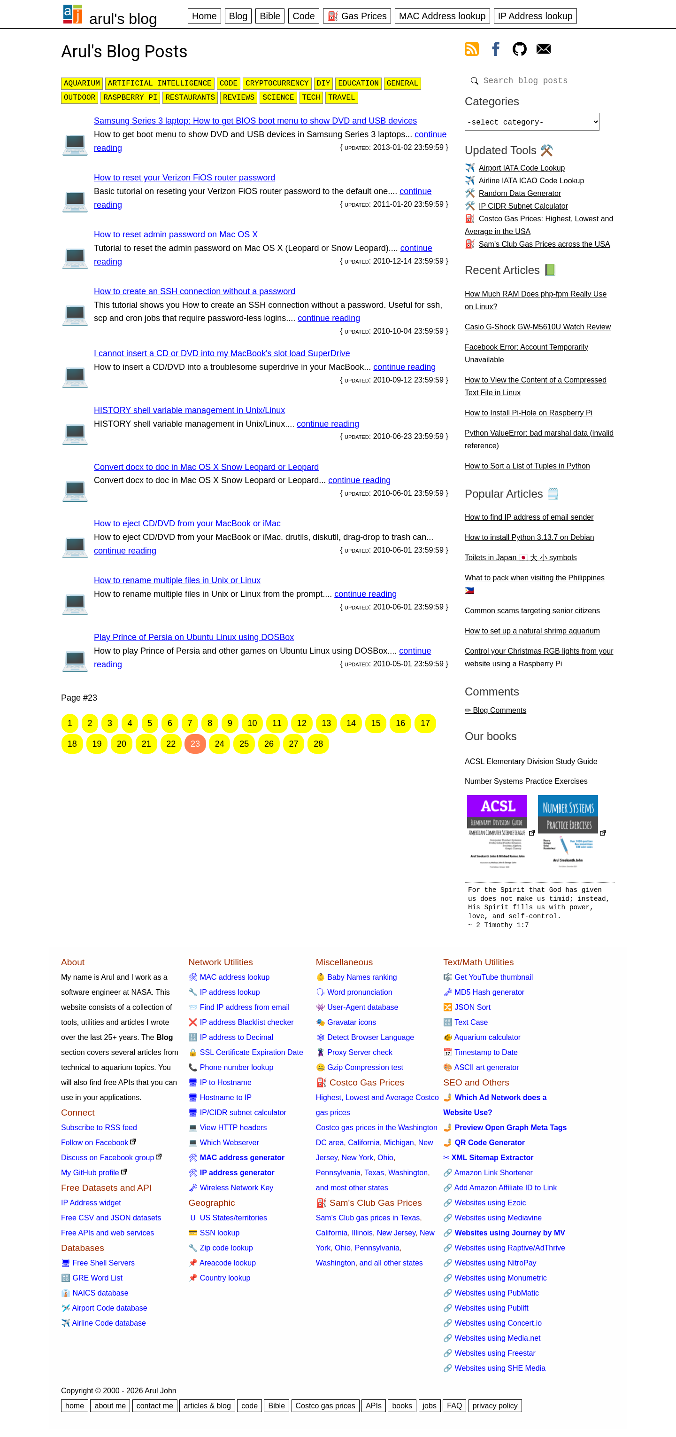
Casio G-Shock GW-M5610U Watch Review (538, 331)
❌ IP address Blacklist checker (240, 1026)
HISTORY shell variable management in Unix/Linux (189, 410)
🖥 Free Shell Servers (98, 1267)
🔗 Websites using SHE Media (494, 1372)
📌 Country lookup (219, 1282)
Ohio (385, 1161)
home (74, 1410)
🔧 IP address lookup (224, 996)
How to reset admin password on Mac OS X (176, 234)
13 (326, 723)
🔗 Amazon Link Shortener (488, 1176)
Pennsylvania (338, 1176)
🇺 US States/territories (227, 1222)
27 (294, 744)
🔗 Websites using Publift (486, 1312)
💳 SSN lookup (213, 1237)
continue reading (329, 318)
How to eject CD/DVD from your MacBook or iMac (187, 523)
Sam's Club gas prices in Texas (368, 1222)
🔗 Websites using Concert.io (492, 1327)
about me (110, 1410)
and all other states (391, 1267)
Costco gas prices (325, 1410)
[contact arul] (544, 51)
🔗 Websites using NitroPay (489, 1267)
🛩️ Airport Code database (104, 1312)
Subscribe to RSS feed (99, 1131)
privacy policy (495, 1410)
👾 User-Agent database (357, 1011)
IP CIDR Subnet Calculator (523, 210)
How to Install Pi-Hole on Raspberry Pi (528, 417)
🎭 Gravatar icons (346, 1026)
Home (204, 16)
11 (277, 723)
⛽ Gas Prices (357, 16)
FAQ (454, 1410)
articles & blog (207, 1410)
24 (219, 744)
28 (318, 744)
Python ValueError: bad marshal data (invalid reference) (539, 443)
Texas (374, 1176)
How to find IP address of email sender (529, 521)
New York (358, 1161)
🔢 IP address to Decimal (230, 1041)
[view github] (520, 51)
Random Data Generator (520, 197)
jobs (430, 1410)
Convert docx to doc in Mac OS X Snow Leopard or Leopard (206, 467)
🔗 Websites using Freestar (489, 1357)
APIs (374, 1410)
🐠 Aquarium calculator (482, 1041)
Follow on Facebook (94, 1146)
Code (303, 16)
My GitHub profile (90, 1176)
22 (171, 744)
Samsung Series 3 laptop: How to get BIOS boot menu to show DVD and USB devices (255, 120)
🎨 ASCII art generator (481, 1071)
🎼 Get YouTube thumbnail (488, 981)
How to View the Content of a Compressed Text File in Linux (536, 390)
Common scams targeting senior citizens (532, 614)
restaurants (190, 98)
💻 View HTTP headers (227, 1131)
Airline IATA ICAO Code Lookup (531, 184)
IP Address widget (91, 1207)
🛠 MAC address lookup (228, 981)
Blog (238, 16)
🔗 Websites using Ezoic (484, 1207)
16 (400, 723)
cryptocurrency (277, 83)
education (358, 83)
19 (96, 744)
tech (311, 98)
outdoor (79, 98)
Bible (270, 16)
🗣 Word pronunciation (354, 996)
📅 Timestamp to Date (480, 1056)
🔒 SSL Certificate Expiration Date (245, 1056)
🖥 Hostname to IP (220, 1101)
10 (252, 723)
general (402, 83)
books (402, 1410)
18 (72, 744)
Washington (408, 1176)
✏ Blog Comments (495, 714)
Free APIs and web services (107, 1237)
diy (323, 83)
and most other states (352, 1191)
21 (146, 744)
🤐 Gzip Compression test (359, 1071)
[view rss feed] (472, 51)
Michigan (399, 1146)
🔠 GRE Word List (92, 1282)
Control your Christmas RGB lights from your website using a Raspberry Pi (539, 661)
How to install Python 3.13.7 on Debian (529, 541)
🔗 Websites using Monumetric (495, 1282)
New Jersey (396, 1237)
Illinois (362, 1237)
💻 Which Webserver (223, 1146)
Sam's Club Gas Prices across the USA (544, 248)
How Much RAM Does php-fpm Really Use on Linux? (536, 304)
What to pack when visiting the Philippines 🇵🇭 (535, 588)
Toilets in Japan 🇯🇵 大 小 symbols (521, 561)
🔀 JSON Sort (467, 1011)
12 (302, 723)
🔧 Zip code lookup (220, 1252)
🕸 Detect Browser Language (365, 1041)
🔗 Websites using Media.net (491, 1342)
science (278, 98)
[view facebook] (496, 51)
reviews (238, 98)
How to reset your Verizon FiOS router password (184, 177)
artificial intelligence (160, 83)
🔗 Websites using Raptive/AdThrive (504, 1252)
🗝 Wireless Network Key (230, 1191)
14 (351, 723)
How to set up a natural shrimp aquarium (532, 635)
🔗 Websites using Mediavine (492, 1222)
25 (244, 744)
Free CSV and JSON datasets (111, 1222)
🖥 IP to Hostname (219, 1086)
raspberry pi (130, 98)
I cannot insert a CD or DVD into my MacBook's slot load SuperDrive (222, 353)
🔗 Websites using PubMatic (491, 1297)
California (364, 1146)
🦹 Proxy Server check (354, 1056)
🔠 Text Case (465, 1026)
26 (269, 744)
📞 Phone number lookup (230, 1071)
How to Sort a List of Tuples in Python (527, 470)
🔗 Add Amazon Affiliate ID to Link (500, 1191)
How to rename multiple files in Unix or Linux (177, 580)
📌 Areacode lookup (222, 1267)
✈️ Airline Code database (103, 1327)
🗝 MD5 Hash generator (483, 996)
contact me (155, 1410)
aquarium (82, 83)
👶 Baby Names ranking (356, 981)
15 (376, 723)
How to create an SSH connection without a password (194, 291)
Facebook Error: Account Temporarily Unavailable (526, 357)
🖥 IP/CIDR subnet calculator (237, 1116)
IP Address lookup (535, 16)
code (229, 83)
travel (341, 98)
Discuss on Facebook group (107, 1161)
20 (121, 744)
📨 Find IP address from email (238, 1011)
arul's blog (123, 18)
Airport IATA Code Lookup (522, 172)
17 (425, 723)
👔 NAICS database (95, 1297)
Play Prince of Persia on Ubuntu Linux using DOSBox (194, 637)
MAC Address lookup (442, 16)
